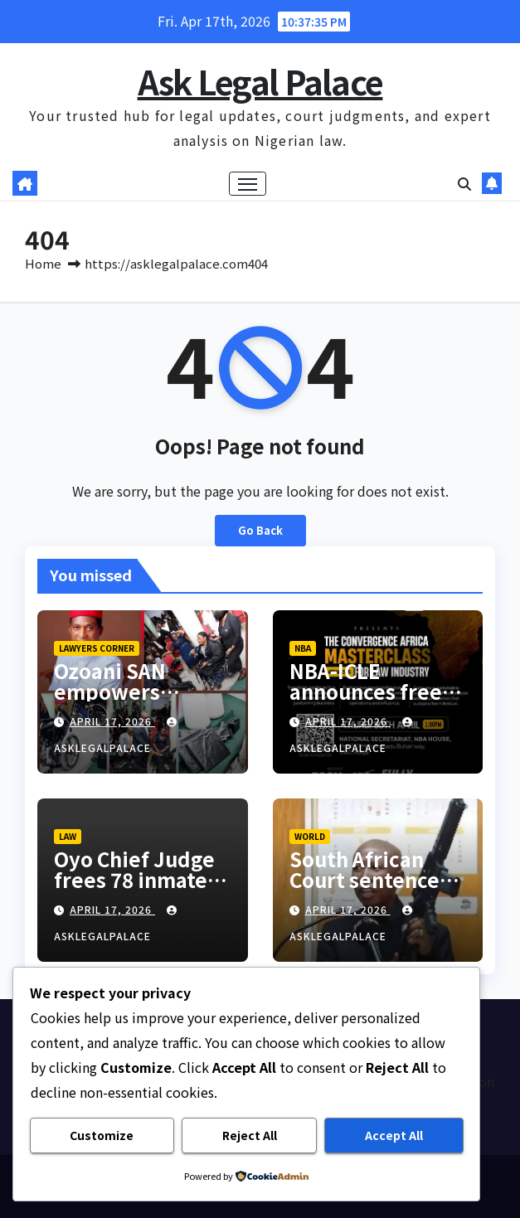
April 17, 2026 (112, 721)
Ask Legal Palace (260, 81)
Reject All (249, 1136)
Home (43, 264)
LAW (67, 837)
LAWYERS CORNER (96, 649)
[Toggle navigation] (247, 184)
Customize (102, 1136)
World (309, 837)
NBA (302, 649)
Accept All (394, 1136)
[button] (464, 183)
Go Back (260, 530)
